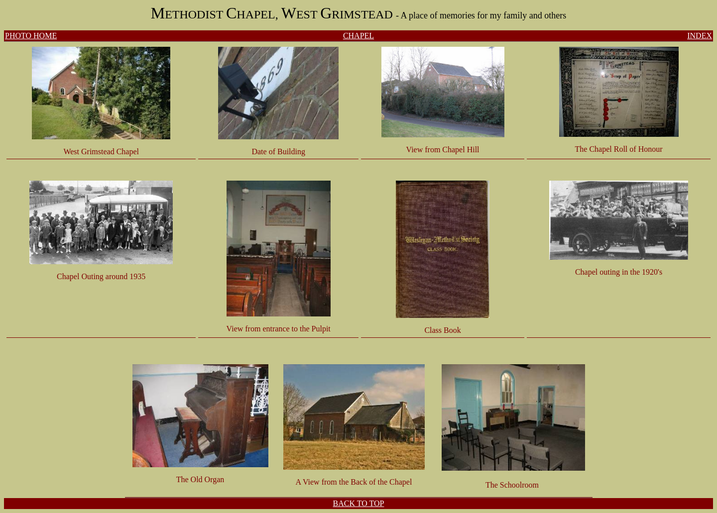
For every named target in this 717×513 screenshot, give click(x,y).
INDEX (699, 35)
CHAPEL (358, 35)
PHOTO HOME (31, 35)
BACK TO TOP (358, 503)
